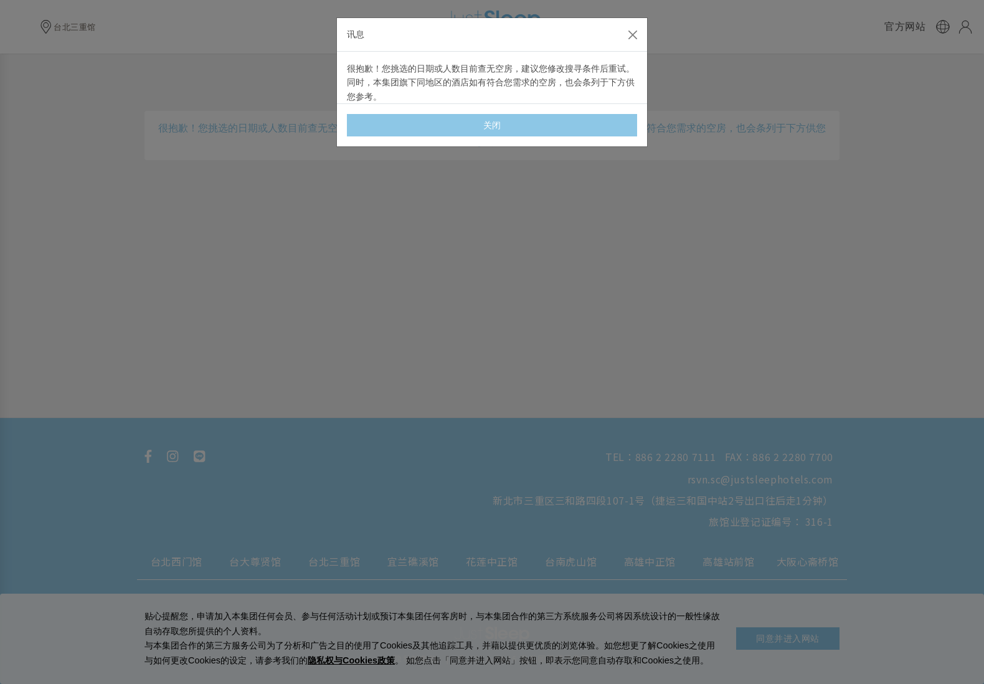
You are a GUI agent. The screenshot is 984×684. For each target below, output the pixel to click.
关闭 (492, 125)
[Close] (632, 35)
